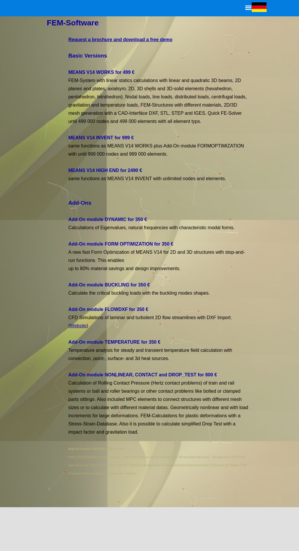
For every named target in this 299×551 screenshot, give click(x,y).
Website (80, 324)
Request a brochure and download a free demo (121, 41)
